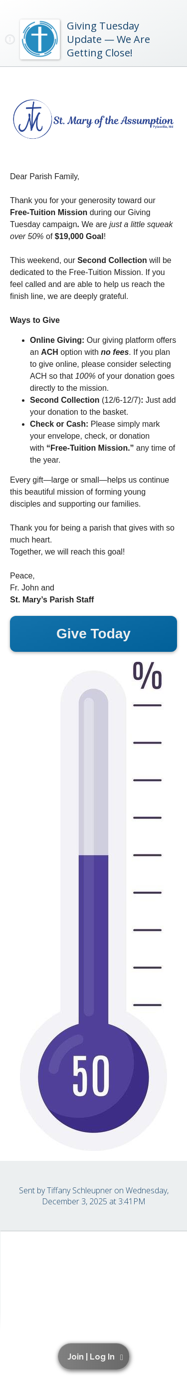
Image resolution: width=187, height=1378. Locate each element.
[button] (95, 1357)
